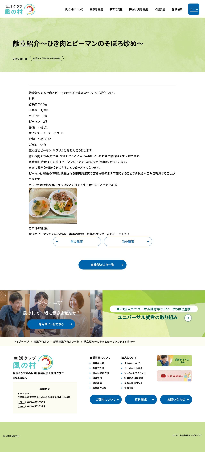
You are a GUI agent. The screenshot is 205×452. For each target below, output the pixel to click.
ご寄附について (106, 399)
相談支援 (160, 9)
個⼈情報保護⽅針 (11, 436)
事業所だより (41, 341)
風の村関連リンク (133, 383)
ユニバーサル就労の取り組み (148, 317)
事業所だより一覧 (102, 264)
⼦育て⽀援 (116, 9)
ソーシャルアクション (135, 373)
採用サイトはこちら (51, 324)
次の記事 (128, 241)
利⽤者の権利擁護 (133, 378)
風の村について (74, 9)
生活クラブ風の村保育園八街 (46, 58)
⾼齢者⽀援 (96, 9)
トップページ (21, 341)
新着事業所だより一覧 (66, 341)
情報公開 (129, 388)
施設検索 (177, 9)
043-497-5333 (36, 402)
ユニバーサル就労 (133, 368)
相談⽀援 (97, 378)
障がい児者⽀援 (138, 9)
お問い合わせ (176, 399)
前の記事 (77, 241)
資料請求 (141, 399)
